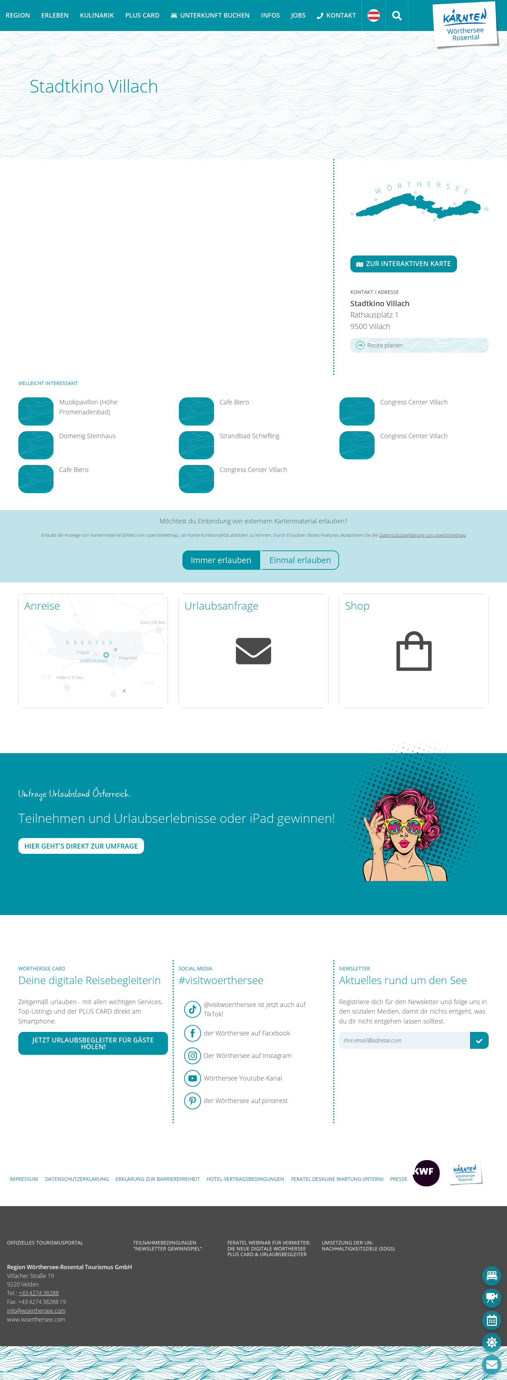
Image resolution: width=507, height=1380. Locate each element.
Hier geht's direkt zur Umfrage (81, 846)
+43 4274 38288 (39, 1293)
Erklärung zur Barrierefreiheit (157, 1179)
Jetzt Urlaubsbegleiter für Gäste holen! (93, 1043)
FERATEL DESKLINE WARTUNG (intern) (337, 1179)
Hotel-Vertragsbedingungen (245, 1179)
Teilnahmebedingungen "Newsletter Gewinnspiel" (167, 1245)
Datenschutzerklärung (77, 1179)
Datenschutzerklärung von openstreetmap (422, 535)
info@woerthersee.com (36, 1311)
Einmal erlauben (300, 560)
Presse (398, 1179)
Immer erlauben (221, 560)
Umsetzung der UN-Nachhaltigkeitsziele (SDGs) (358, 1245)
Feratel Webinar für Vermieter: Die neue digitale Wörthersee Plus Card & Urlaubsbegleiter (269, 1248)
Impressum (24, 1179)
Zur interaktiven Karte (403, 263)
